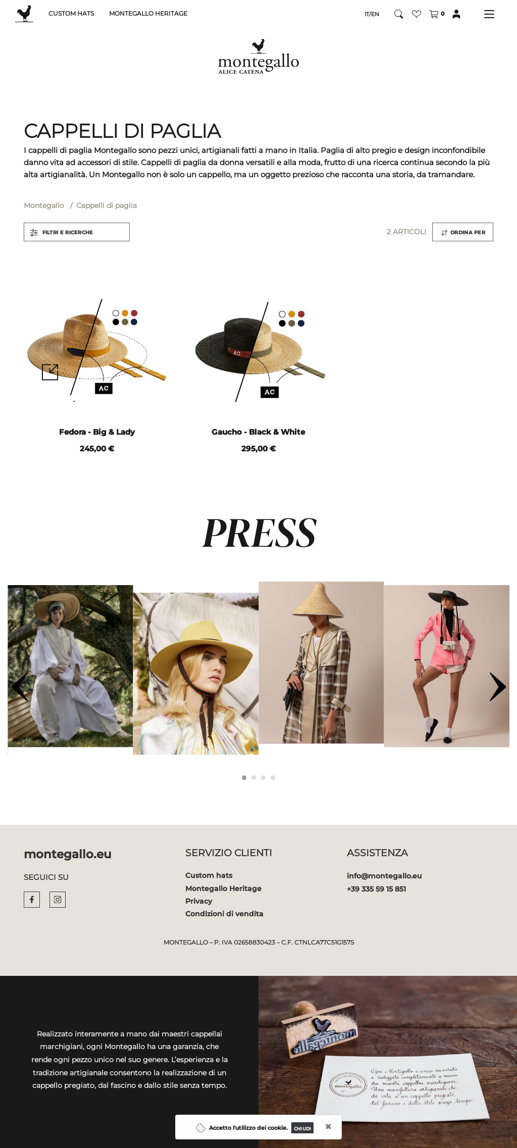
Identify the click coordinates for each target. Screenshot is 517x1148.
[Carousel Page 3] (263, 777)
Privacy (198, 901)
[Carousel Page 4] (273, 777)
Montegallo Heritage (223, 888)
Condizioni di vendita (224, 914)
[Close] (302, 1127)
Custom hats (208, 875)
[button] (417, 14)
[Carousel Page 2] (253, 777)
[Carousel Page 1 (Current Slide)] (244, 777)
